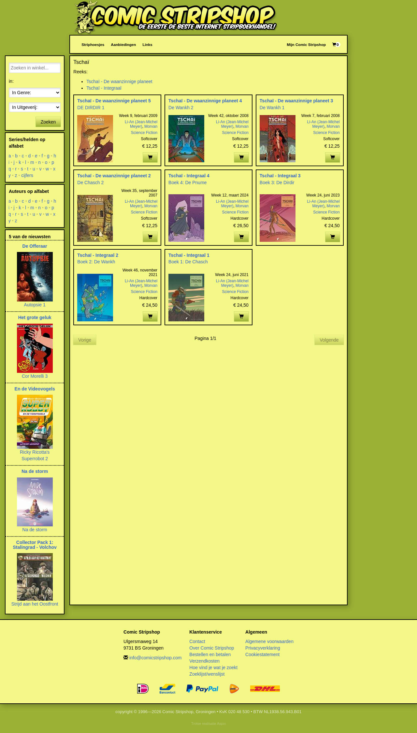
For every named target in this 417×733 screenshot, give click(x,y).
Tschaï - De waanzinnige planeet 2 (114, 175)
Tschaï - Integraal (103, 88)
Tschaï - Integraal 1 (188, 255)
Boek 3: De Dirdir (277, 182)
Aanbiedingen (123, 44)
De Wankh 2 (181, 107)
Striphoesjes (92, 44)
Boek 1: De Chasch (188, 261)
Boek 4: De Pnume (187, 182)
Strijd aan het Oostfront (34, 604)
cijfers (27, 175)
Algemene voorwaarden (269, 641)
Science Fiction (144, 132)
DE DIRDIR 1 (90, 107)
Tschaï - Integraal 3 (280, 175)
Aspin (221, 724)
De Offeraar (34, 246)
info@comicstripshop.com (155, 657)
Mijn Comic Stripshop (306, 44)
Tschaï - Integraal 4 (188, 175)
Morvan (150, 126)
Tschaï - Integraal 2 (97, 255)
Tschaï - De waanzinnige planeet (119, 81)
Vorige (84, 340)
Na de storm (35, 471)
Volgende (329, 340)
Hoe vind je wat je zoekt (213, 667)
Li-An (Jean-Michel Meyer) (141, 124)
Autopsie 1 (35, 304)
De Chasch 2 (90, 182)
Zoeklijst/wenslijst (206, 674)
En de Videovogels (35, 388)
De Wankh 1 (272, 107)
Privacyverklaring (262, 648)
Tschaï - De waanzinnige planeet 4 (205, 100)
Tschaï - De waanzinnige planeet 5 (114, 100)
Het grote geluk (34, 317)
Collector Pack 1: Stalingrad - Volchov (35, 545)
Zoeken (48, 122)
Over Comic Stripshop (211, 648)
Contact (197, 641)
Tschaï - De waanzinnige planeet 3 (296, 100)
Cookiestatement (262, 654)
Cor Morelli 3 (35, 376)
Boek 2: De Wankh (96, 261)
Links (147, 44)
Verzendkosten (204, 661)
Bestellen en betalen (210, 654)
